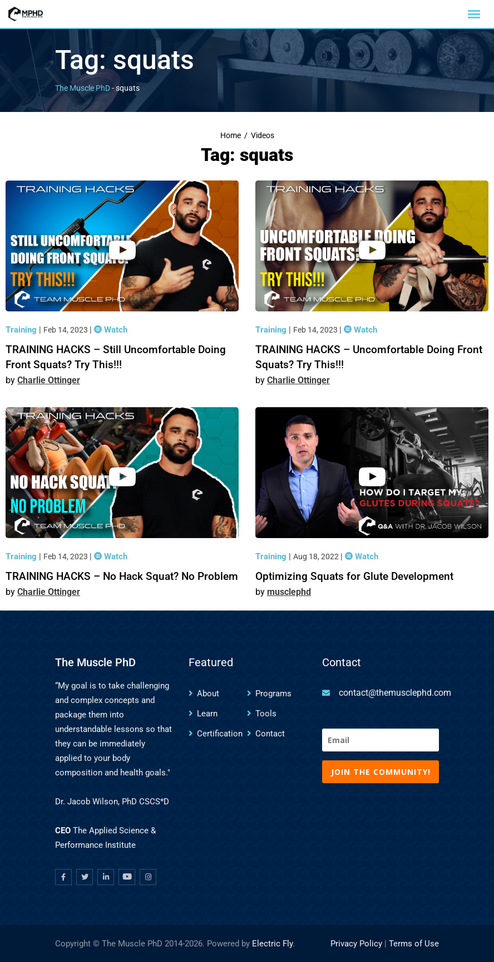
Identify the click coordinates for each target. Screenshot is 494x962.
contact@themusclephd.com (395, 692)
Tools (265, 714)
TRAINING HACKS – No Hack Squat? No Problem (122, 576)
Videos (262, 135)
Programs (273, 693)
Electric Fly (272, 944)
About (208, 693)
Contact (270, 734)
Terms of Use (414, 944)
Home (230, 135)
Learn (207, 714)
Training (22, 330)
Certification (220, 734)
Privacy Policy (356, 944)
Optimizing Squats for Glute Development (354, 576)
